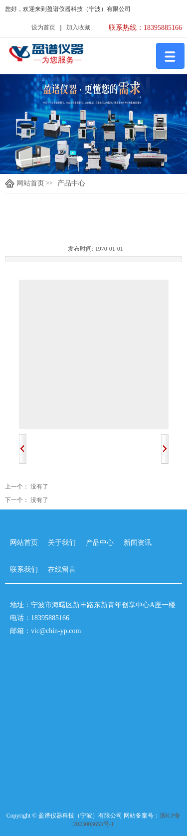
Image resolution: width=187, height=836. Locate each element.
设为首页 (43, 27)
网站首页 (24, 183)
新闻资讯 (138, 542)
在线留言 (62, 569)
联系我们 (24, 569)
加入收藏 (78, 27)
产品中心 (71, 183)
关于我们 (62, 542)
